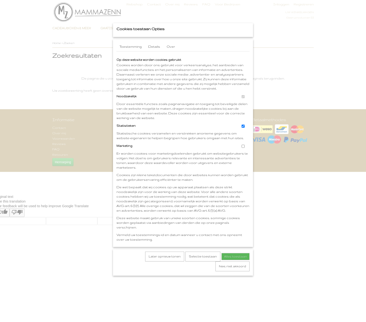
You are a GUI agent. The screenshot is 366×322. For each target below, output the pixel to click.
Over (171, 62)
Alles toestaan (235, 271)
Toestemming (131, 62)
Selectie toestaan (203, 271)
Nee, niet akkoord (232, 281)
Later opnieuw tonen (165, 271)
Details (154, 62)
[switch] (243, 112)
